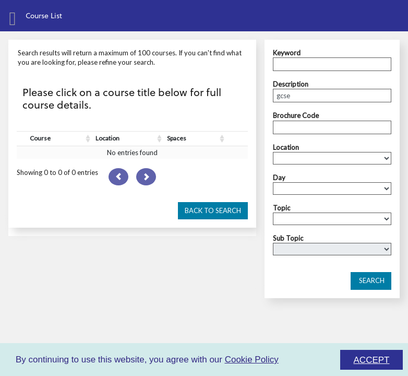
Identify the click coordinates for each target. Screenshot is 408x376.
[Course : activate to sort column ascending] (60, 139)
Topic (281, 208)
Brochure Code (296, 115)
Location (286, 147)
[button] (213, 211)
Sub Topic (288, 238)
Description (290, 84)
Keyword (287, 53)
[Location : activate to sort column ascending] (129, 139)
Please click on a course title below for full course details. (121, 98)
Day (279, 177)
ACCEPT (372, 360)
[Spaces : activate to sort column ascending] (195, 139)
